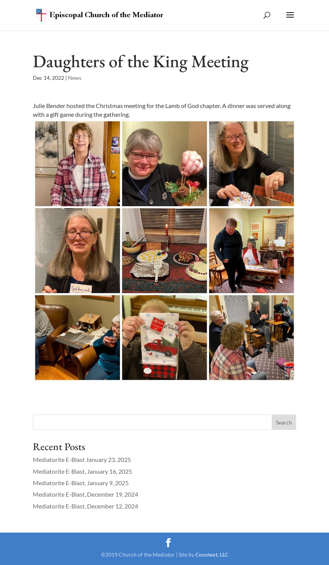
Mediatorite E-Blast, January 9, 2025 (81, 482)
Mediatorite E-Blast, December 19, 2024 (85, 494)
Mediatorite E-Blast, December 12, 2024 (85, 506)
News (74, 77)
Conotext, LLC (211, 554)
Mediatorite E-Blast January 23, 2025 (82, 459)
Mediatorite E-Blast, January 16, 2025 (82, 471)
